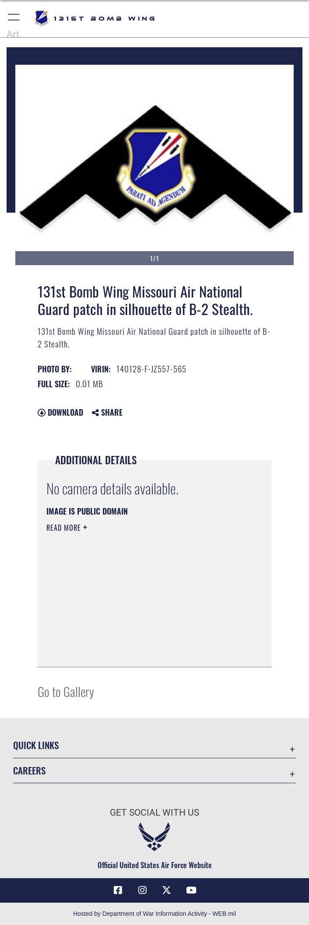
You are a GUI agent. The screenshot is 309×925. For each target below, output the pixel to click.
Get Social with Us (154, 812)
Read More (64, 527)
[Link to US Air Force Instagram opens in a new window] (142, 890)
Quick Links (36, 745)
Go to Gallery (66, 691)
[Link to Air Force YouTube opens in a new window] (191, 890)
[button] (14, 18)
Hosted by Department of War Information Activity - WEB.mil (154, 913)
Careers (29, 770)
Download (60, 412)
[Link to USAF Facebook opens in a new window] (117, 890)
